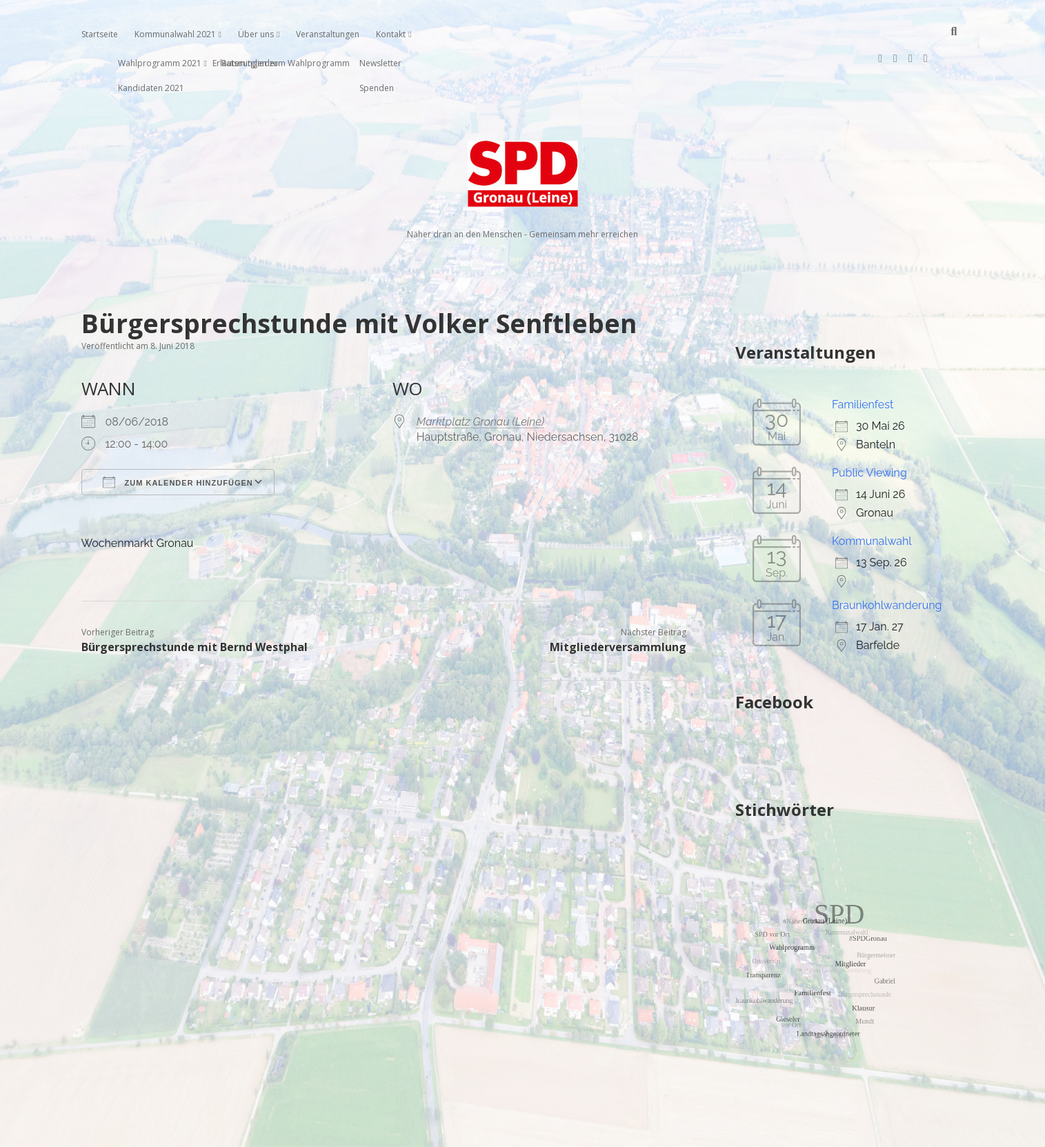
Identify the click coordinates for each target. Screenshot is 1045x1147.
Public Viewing (869, 428)
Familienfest (862, 360)
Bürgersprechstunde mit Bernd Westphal (194, 602)
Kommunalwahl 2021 (175, 34)
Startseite (99, 34)
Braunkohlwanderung (887, 561)
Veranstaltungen (327, 34)
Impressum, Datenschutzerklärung (522, 1130)
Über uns (256, 34)
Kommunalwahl (872, 496)
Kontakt (391, 34)
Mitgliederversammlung (618, 602)
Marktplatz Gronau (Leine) (480, 377)
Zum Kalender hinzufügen (178, 438)
